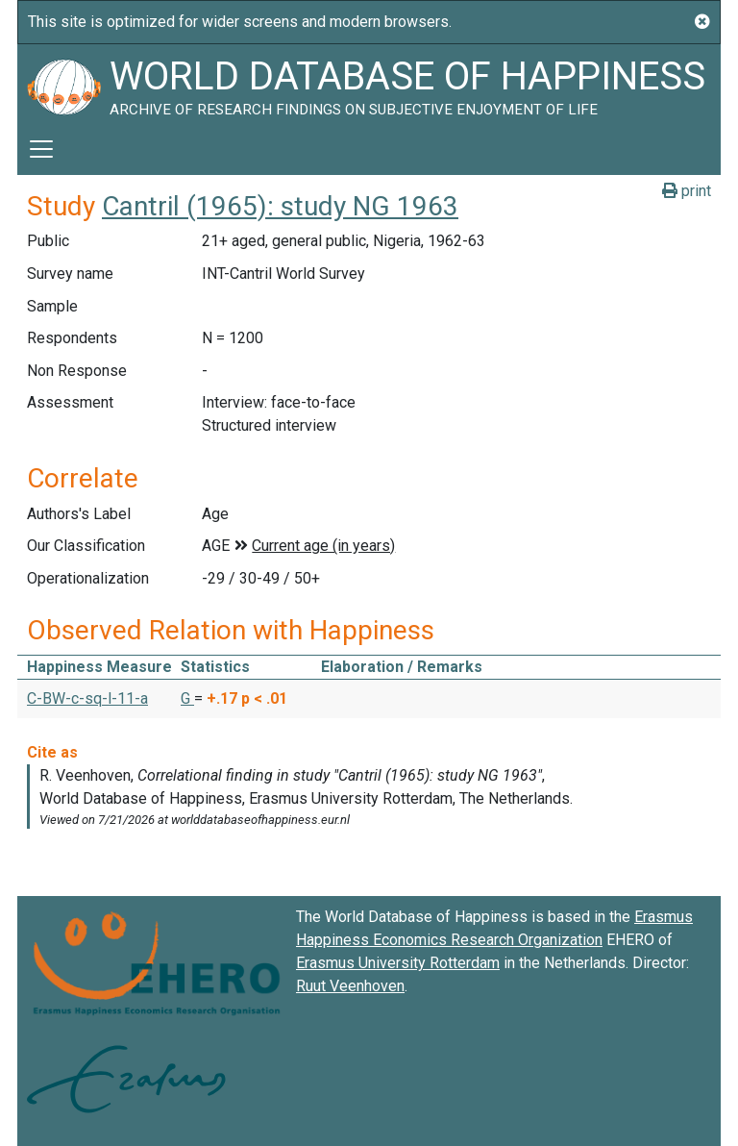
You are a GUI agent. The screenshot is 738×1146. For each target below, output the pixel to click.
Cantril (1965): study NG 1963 (280, 206)
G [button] (187, 698)
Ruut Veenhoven (350, 986)
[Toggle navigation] (41, 149)
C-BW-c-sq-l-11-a (87, 698)
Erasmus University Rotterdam (398, 963)
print (686, 191)
